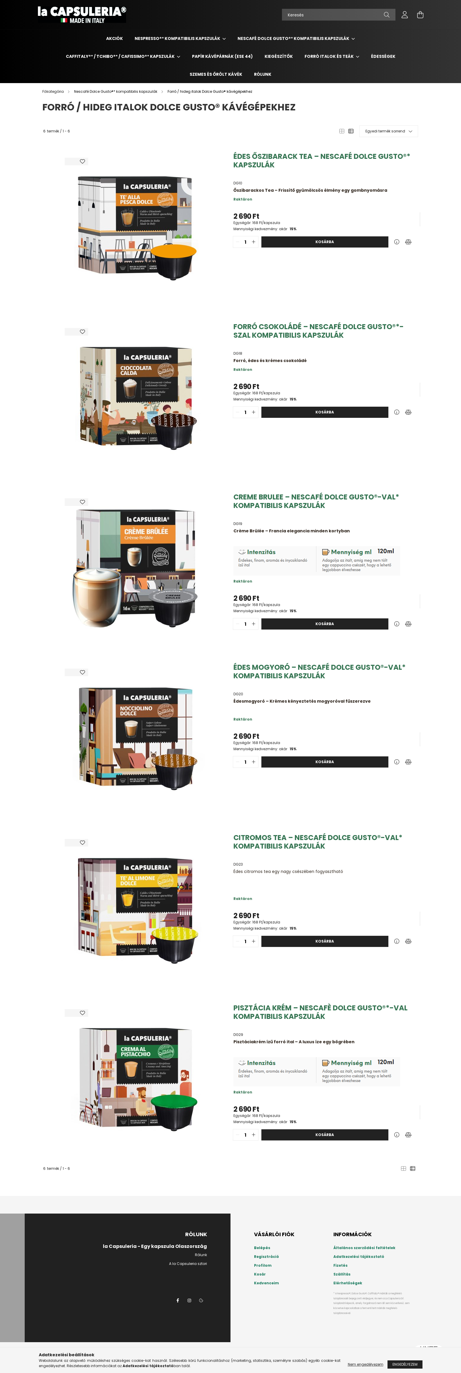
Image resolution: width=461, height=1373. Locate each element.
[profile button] (405, 15)
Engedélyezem (404, 1364)
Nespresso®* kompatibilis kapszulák (178, 38)
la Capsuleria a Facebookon (177, 1300)
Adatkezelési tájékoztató (358, 1257)
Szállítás (341, 1274)
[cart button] (420, 15)
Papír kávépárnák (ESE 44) (222, 56)
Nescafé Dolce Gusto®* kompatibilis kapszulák (294, 38)
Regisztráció (266, 1257)
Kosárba (324, 241)
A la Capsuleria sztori (188, 1263)
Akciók (114, 38)
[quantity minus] (237, 242)
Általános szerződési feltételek (364, 1248)
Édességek (383, 56)
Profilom (263, 1265)
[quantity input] (245, 242)
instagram (189, 1300)
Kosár (260, 1274)
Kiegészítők (279, 56)
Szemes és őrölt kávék (216, 74)
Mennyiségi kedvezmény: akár (264, 228)
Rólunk (262, 74)
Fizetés (340, 1265)
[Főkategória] (53, 91)
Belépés (262, 1248)
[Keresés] (338, 15)
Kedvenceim (266, 1283)
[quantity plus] (253, 242)
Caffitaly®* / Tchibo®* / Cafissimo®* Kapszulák (121, 56)
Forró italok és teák (330, 56)
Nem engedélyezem (365, 1364)
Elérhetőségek (347, 1283)
